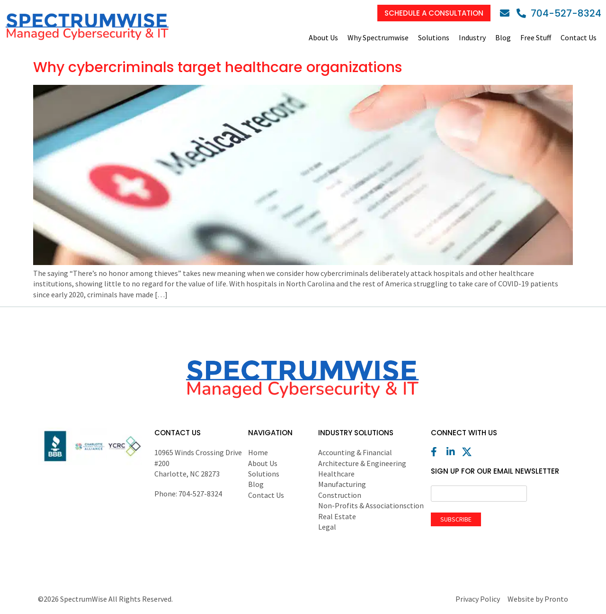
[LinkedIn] (453, 452)
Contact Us (579, 37)
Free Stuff (535, 37)
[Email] (507, 13)
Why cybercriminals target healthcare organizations (217, 67)
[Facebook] (438, 452)
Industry (472, 37)
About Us (323, 37)
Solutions (433, 37)
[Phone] (559, 13)
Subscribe (456, 519)
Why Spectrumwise (378, 37)
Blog (503, 37)
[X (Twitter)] (469, 452)
